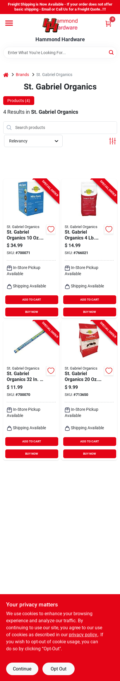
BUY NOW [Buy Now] (31, 311)
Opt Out (58, 669)
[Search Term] (60, 52)
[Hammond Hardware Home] (60, 25)
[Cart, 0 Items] (108, 23)
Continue (22, 669)
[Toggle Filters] (112, 141)
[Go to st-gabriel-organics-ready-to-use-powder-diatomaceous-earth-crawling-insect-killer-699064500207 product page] (89, 249)
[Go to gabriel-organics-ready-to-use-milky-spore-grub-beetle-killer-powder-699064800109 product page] (31, 249)
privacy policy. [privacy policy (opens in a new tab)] (83, 634)
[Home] (5, 75)
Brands (22, 74)
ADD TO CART (31, 299)
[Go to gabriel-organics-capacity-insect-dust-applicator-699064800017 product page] (31, 390)
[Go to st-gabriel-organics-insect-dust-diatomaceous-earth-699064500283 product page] (89, 390)
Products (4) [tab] (18, 100)
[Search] (111, 52)
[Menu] (9, 23)
